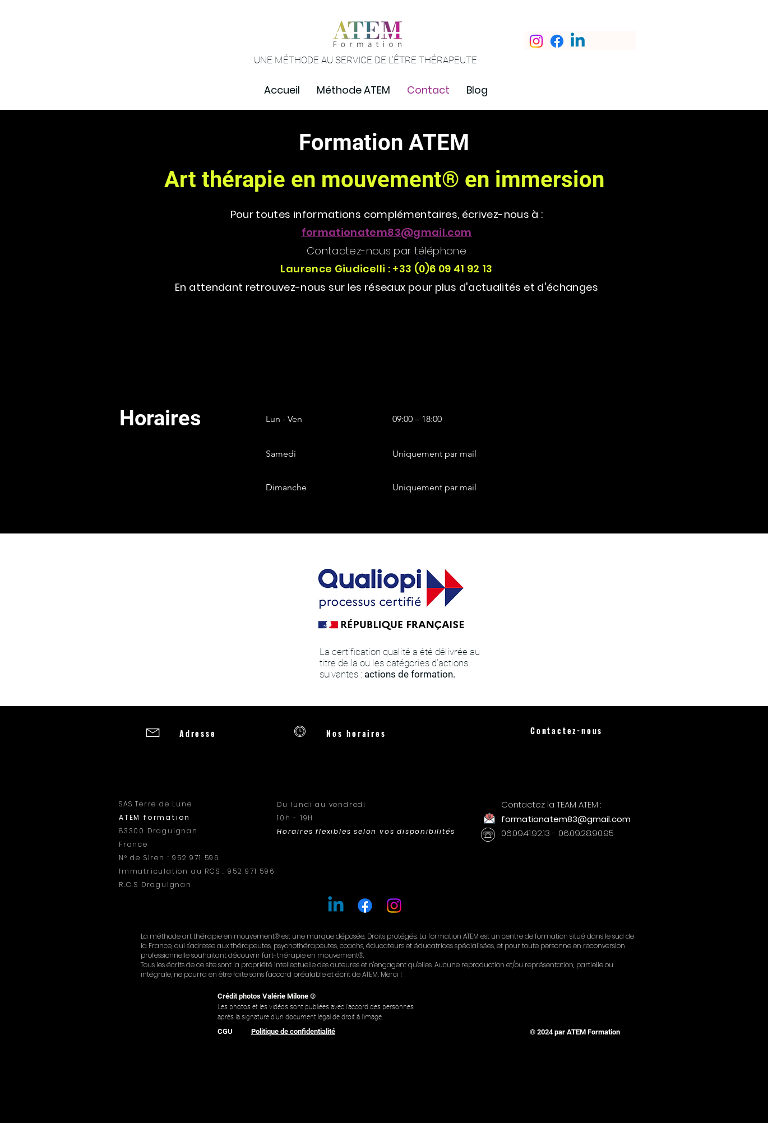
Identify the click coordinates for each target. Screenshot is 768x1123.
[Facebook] (557, 41)
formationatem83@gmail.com (387, 232)
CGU (225, 1031)
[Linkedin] (577, 41)
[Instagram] (536, 41)
